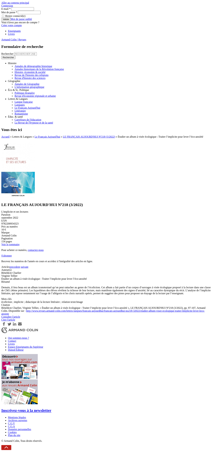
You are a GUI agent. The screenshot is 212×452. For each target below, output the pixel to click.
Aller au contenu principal (15, 2)
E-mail (6, 8)
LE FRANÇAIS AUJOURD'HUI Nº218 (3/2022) (89, 136)
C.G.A (11, 426)
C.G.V (11, 423)
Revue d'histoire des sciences (30, 78)
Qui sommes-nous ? (18, 338)
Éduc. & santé (15, 116)
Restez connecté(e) (15, 16)
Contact (12, 340)
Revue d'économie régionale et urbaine (35, 95)
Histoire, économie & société (30, 72)
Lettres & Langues (18, 98)
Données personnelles (19, 429)
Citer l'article (8, 319)
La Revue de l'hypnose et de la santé (34, 122)
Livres (11, 34)
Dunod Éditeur (16, 349)
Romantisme (21, 113)
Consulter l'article (10, 316)
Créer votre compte (11, 25)
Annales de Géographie (27, 84)
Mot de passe (9, 12)
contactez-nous (36, 250)
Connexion (7, 5)
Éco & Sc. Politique (18, 90)
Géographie (14, 81)
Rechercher (7, 53)
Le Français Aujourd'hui (27, 107)
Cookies (12, 432)
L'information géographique (29, 87)
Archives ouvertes (17, 420)
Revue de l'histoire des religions (32, 75)
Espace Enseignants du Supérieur (25, 346)
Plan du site (14, 435)
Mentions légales (17, 417)
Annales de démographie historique (33, 66)
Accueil (5, 136)
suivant (24, 266)
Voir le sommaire (10, 244)
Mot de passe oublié (21, 19)
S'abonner (6, 255)
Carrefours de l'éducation (28, 119)
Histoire (12, 63)
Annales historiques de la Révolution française (39, 69)
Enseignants (14, 31)
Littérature (20, 110)
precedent (15, 266)
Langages (20, 104)
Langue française (24, 101)
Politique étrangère (25, 93)
